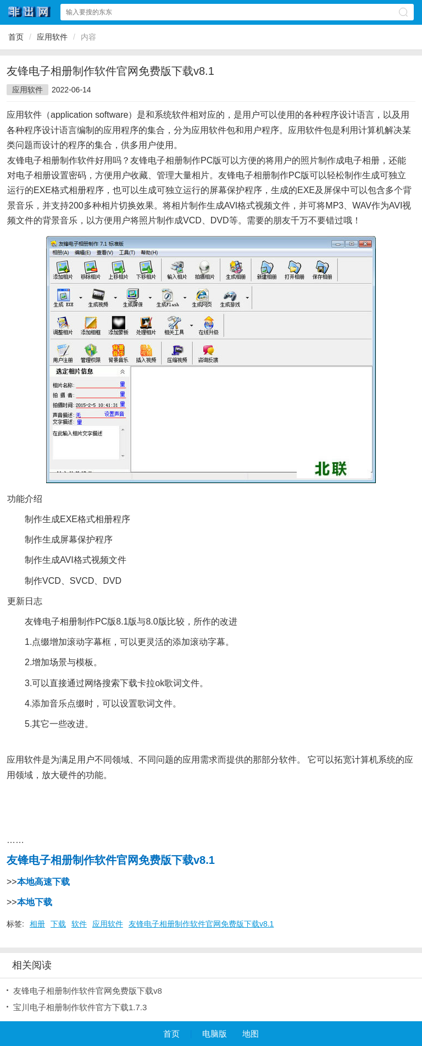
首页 (16, 36)
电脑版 (214, 1033)
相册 (37, 923)
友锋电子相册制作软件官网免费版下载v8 (87, 990)
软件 (79, 923)
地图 (250, 1033)
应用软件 (52, 36)
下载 (58, 923)
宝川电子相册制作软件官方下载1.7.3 (80, 1007)
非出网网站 (29, 12)
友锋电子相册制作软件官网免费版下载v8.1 (201, 923)
